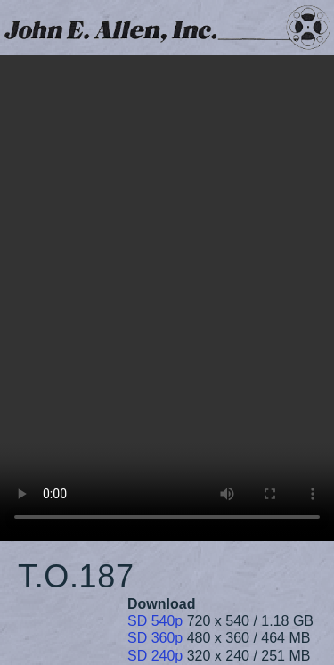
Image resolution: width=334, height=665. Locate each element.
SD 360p (155, 637)
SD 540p (155, 620)
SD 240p (155, 655)
